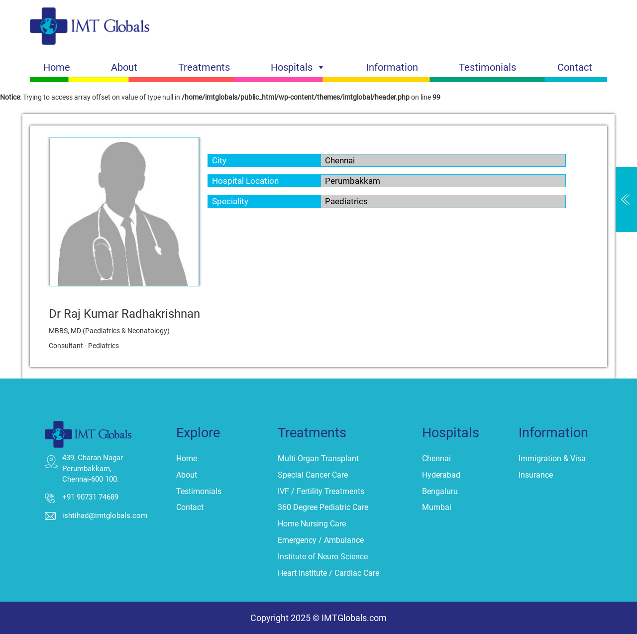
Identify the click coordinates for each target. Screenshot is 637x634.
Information (392, 67)
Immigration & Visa (552, 458)
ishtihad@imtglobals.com (104, 515)
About (124, 67)
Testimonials (487, 67)
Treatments (204, 67)
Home (56, 67)
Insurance (536, 475)
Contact (574, 67)
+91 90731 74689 (90, 497)
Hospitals (298, 67)
